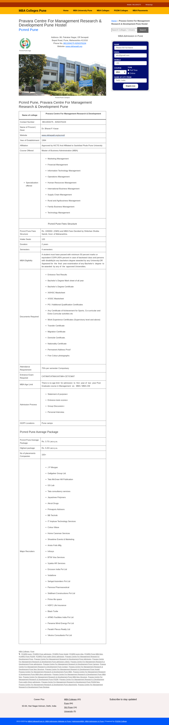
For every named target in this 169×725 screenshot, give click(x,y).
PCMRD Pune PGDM (27, 656)
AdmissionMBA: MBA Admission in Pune (88, 721)
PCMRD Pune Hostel (60, 654)
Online (132, 73)
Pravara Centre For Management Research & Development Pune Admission (62, 659)
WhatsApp (149, 5)
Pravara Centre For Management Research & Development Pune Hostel (72, 669)
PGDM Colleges (121, 11)
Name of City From (122, 77)
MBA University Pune (82, 11)
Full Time (133, 70)
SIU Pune (68, 707)
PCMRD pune (26, 654)
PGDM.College (121, 721)
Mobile (117, 60)
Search (143, 30)
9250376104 (80, 43)
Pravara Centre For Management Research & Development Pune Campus (71, 664)
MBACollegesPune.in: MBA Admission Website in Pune (49, 721)
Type (130, 67)
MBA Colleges (103, 11)
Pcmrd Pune (28, 30)
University (68, 711)
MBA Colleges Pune (32, 10)
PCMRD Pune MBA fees (93, 654)
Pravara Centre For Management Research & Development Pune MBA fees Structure (55, 677)
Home (65, 11)
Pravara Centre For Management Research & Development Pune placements (48, 685)
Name (116, 44)
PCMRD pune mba (76, 654)
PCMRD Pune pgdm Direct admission (50, 656)
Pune (32, 651)
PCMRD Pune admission (42, 654)
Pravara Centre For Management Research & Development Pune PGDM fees (70, 682)
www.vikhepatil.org (74, 46)
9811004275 (69, 43)
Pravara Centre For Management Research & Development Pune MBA (45, 672)
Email (116, 52)
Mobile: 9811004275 (134, 5)
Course (117, 68)
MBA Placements (140, 11)
